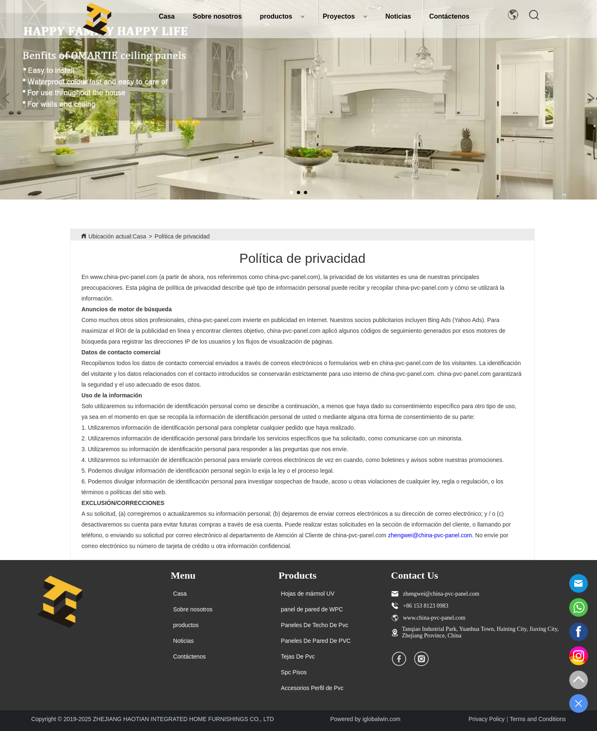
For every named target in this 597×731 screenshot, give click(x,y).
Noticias (398, 16)
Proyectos (345, 16)
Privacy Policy (486, 719)
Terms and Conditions (537, 719)
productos (282, 16)
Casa (167, 16)
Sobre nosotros (217, 16)
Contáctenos (449, 16)
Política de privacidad (182, 236)
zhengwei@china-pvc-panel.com (430, 535)
